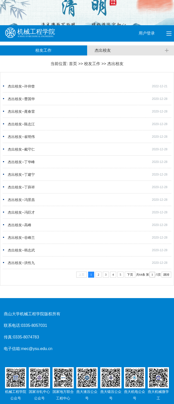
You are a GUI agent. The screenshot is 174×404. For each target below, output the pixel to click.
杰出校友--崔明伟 (21, 137)
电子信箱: (12, 349)
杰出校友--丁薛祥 (21, 187)
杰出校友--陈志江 (21, 124)
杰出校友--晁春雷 (21, 111)
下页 (130, 274)
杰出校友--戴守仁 (21, 149)
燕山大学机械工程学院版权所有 (32, 314)
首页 (73, 64)
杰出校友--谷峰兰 (21, 238)
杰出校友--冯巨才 (21, 212)
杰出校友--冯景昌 (21, 200)
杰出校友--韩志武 (21, 250)
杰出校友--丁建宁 (21, 174)
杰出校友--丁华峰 (21, 162)
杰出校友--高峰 (19, 225)
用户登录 (147, 33)
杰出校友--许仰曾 (21, 86)
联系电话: (12, 325)
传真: (8, 337)
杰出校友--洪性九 (21, 263)
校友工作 (92, 64)
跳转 (166, 274)
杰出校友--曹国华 (21, 99)
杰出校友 (115, 64)
